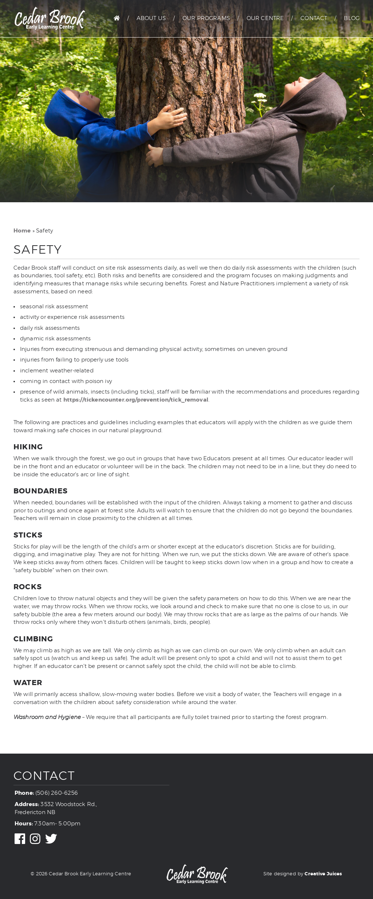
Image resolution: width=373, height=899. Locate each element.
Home (22, 230)
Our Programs (206, 18)
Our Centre (265, 18)
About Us (151, 18)
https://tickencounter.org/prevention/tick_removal (135, 399)
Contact (314, 18)
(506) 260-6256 (56, 793)
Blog (352, 18)
